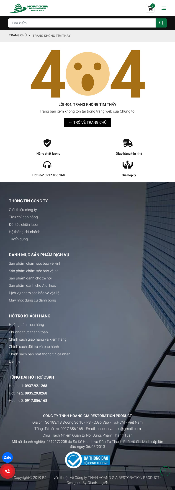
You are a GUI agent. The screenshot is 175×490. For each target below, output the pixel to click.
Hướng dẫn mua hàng (26, 324)
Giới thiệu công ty (23, 210)
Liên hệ (14, 361)
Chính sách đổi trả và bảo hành (34, 346)
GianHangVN (98, 482)
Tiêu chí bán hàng (23, 217)
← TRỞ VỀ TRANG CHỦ (87, 122)
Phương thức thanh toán (28, 332)
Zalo (7, 457)
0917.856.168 (72, 429)
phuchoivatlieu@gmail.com (119, 429)
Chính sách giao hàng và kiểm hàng (38, 339)
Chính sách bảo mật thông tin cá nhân (39, 354)
